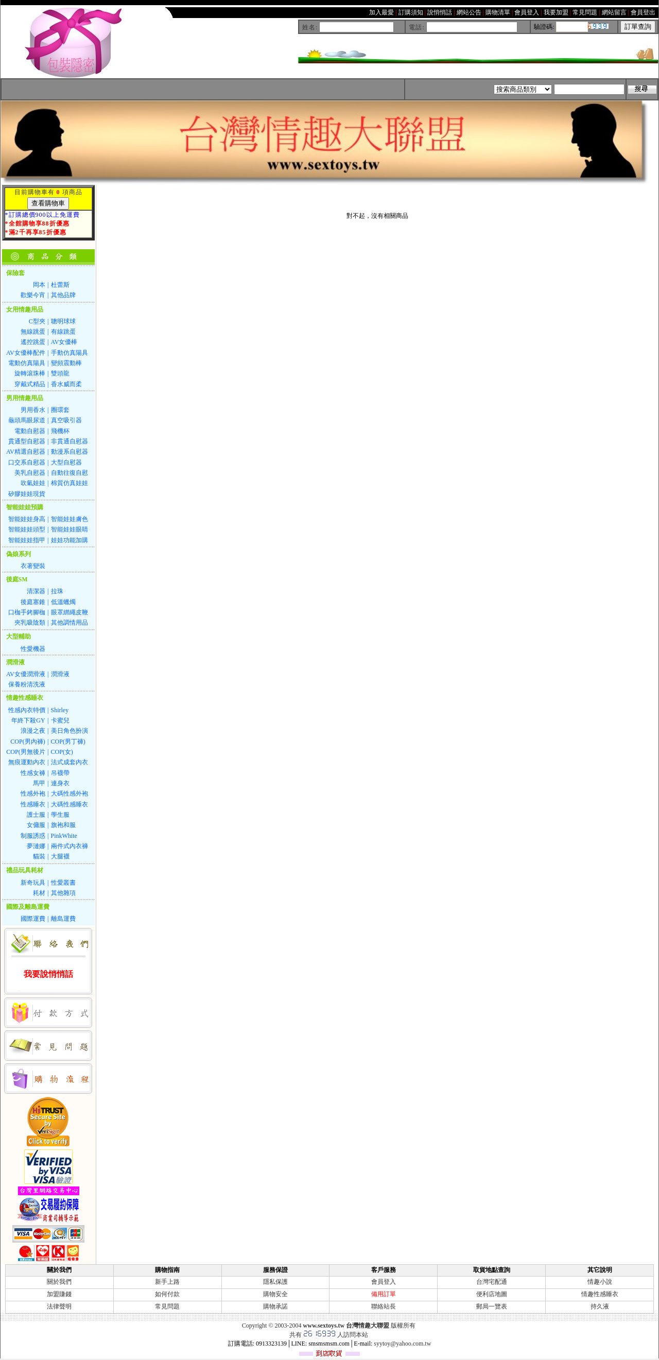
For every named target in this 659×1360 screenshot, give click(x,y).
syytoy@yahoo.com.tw (402, 1343)
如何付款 (167, 1294)
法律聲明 (59, 1306)
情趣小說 (599, 1281)
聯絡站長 (383, 1306)
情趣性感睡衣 (599, 1294)
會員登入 (383, 1281)
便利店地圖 (491, 1294)
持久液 (600, 1306)
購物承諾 (275, 1306)
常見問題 (167, 1306)
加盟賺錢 (59, 1294)
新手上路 (167, 1281)
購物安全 (275, 1294)
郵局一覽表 (491, 1306)
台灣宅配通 (491, 1281)
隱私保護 (275, 1281)
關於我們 (59, 1281)
